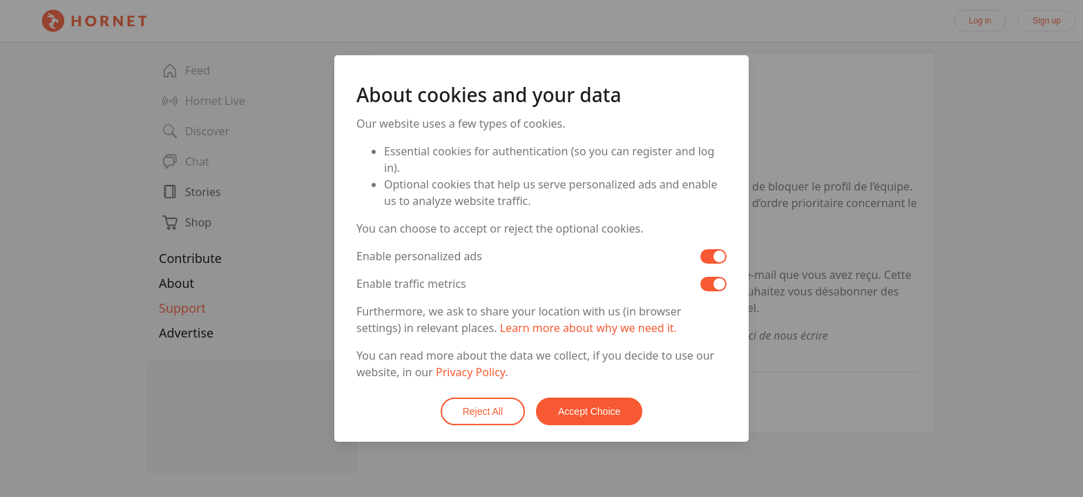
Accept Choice (589, 411)
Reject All (483, 411)
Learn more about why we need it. (588, 327)
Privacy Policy (470, 372)
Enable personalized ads (419, 256)
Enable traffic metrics (411, 283)
